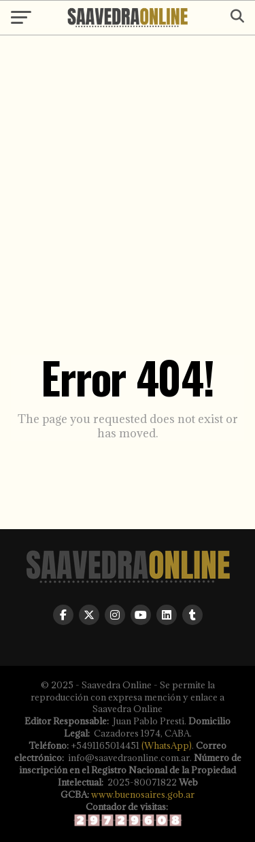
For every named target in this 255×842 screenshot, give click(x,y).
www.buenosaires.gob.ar (142, 794)
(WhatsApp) (166, 745)
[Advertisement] (127, 166)
